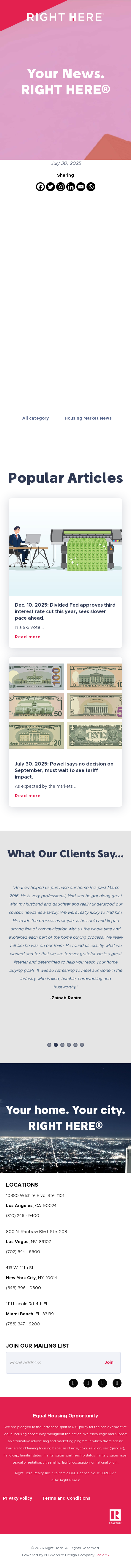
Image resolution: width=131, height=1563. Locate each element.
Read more (27, 637)
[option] (65, 937)
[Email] (80, 186)
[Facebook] (40, 186)
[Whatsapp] (90, 186)
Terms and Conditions (66, 1498)
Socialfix (102, 1555)
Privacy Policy (17, 1498)
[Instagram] (60, 186)
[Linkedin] (70, 186)
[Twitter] (50, 186)
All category (35, 418)
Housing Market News (88, 418)
